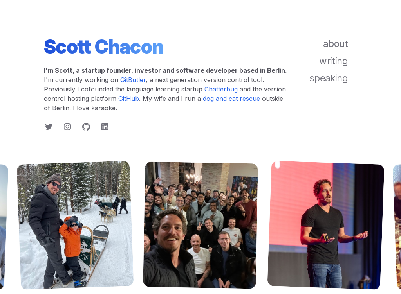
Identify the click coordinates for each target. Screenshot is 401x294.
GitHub (128, 98)
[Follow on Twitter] (48, 126)
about (335, 43)
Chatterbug (221, 89)
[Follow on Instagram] (67, 126)
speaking (328, 78)
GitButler (133, 80)
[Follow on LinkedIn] (105, 126)
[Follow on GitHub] (86, 126)
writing (333, 60)
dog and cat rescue (231, 98)
